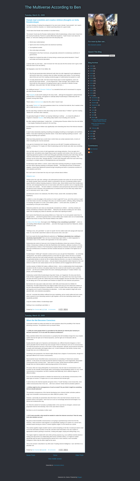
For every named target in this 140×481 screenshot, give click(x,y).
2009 (91, 95)
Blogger (79, 477)
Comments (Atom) (59, 465)
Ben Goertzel (94, 149)
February (94, 128)
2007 (91, 133)
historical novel (39, 102)
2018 (91, 73)
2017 (91, 76)
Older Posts (79, 455)
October (94, 102)
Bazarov (41, 117)
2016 (91, 78)
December (95, 97)
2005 (91, 138)
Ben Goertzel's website (94, 45)
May (93, 112)
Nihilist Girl (37, 105)
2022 (91, 66)
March (94, 117)
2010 (91, 93)
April (93, 115)
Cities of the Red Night (34, 222)
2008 (91, 131)
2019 (91, 71)
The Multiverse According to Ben (53, 7)
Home (55, 455)
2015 (91, 81)
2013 (91, 85)
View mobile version (55, 459)
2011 (91, 90)
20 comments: (52, 450)
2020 (91, 68)
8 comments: (52, 309)
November (95, 100)
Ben (91, 152)
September (95, 105)
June (93, 110)
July (93, 107)
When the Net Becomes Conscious (40, 320)
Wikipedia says (30, 176)
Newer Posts (30, 455)
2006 (91, 136)
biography (32, 95)
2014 (91, 83)
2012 (91, 88)
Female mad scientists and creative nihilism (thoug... (99, 120)
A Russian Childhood (45, 89)
